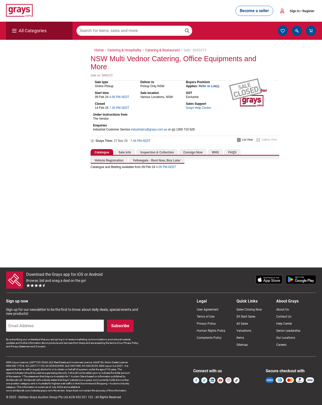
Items (240, 338)
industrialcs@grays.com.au (149, 129)
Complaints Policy (209, 338)
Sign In (302, 11)
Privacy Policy (206, 323)
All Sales (242, 323)
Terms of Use (205, 316)
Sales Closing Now (249, 309)
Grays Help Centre (198, 108)
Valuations (243, 330)
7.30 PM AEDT (119, 108)
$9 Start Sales (245, 316)
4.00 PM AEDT (119, 97)
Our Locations (285, 338)
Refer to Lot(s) (209, 86)
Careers (281, 345)
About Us (282, 309)
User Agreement (207, 309)
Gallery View (269, 139)
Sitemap (242, 345)
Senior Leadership (288, 330)
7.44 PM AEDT (140, 141)
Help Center (284, 323)
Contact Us (283, 316)
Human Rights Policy (211, 330)
